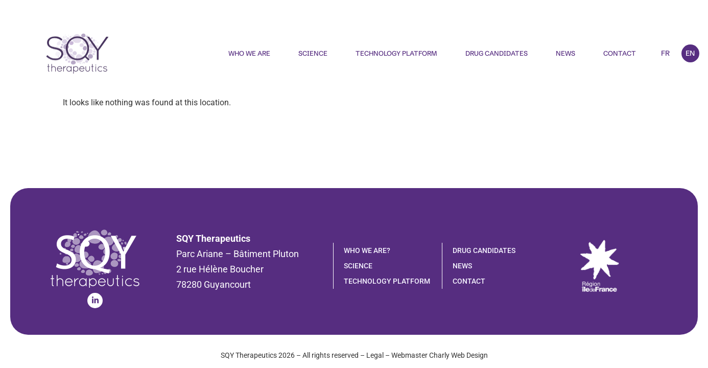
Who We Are (249, 53)
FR (665, 53)
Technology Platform (396, 53)
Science (312, 53)
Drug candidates (496, 53)
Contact (619, 53)
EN (690, 53)
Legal (375, 355)
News (565, 53)
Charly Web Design (458, 355)
